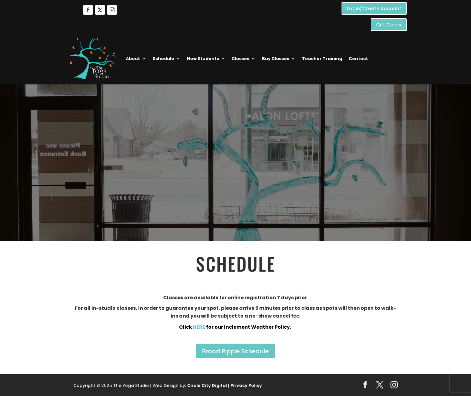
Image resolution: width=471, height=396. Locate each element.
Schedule (163, 59)
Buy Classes (275, 59)
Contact (358, 59)
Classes (240, 59)
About (133, 59)
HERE (199, 327)
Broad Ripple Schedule (235, 351)
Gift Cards (388, 24)
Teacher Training (322, 59)
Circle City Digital (207, 385)
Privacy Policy (246, 385)
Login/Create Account (374, 8)
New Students (203, 59)
